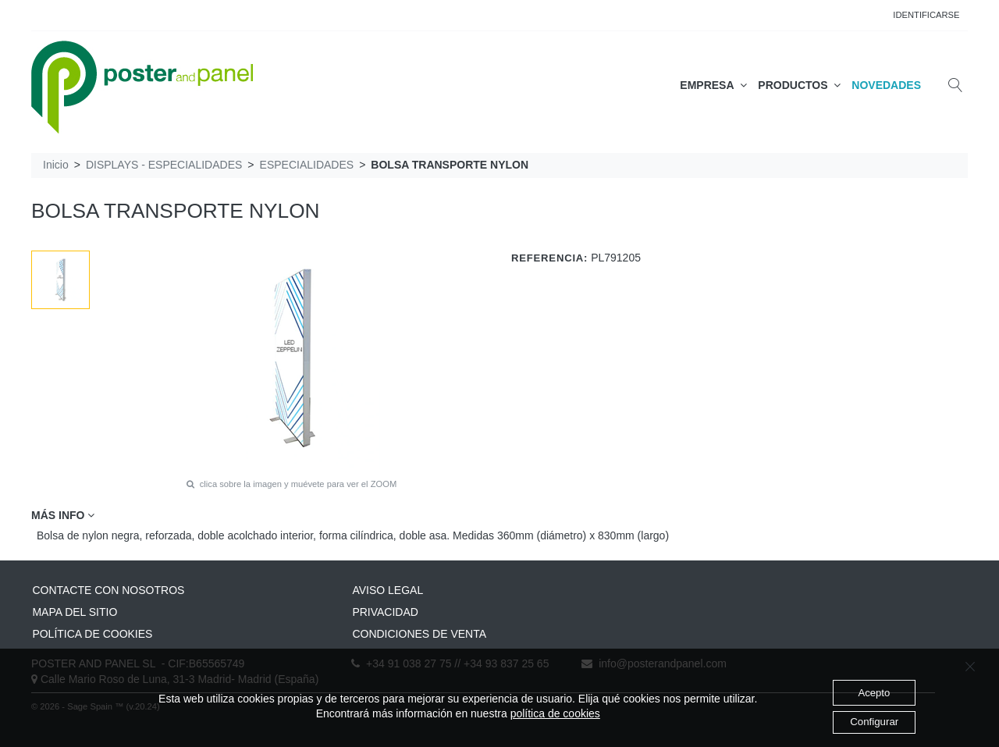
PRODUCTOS (799, 85)
